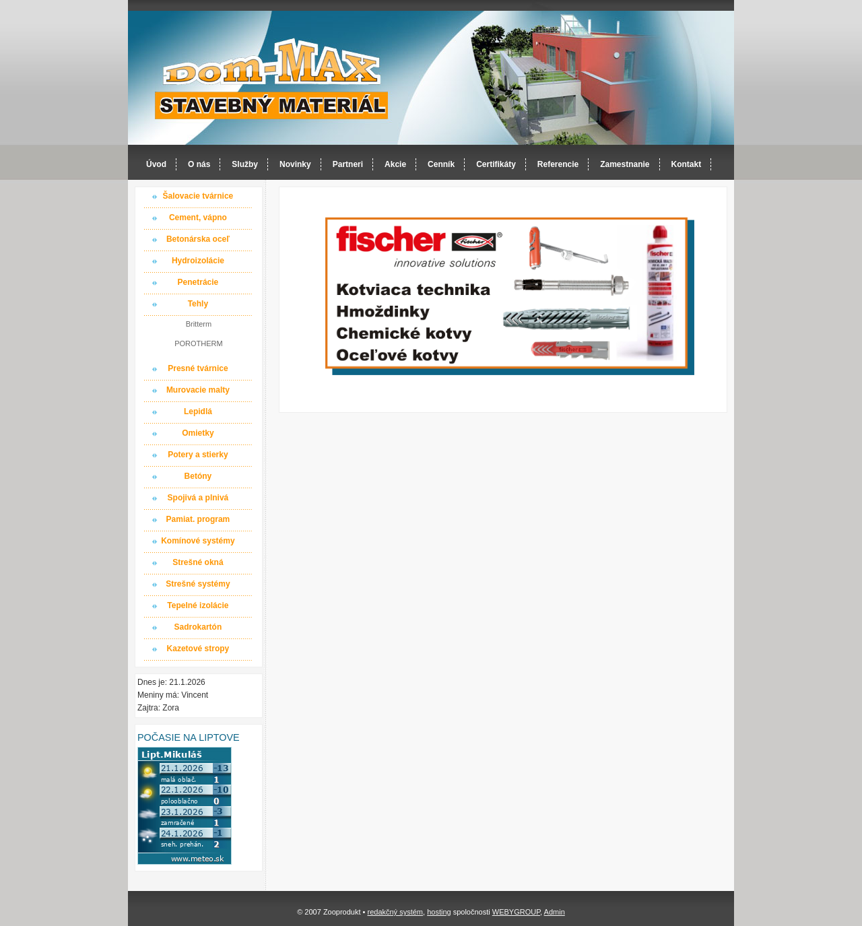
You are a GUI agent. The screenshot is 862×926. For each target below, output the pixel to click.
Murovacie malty (198, 390)
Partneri (348, 164)
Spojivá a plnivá (198, 497)
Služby (245, 164)
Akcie (395, 164)
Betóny (198, 476)
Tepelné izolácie (197, 605)
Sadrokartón (198, 627)
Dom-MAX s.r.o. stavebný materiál (272, 78)
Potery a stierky (198, 454)
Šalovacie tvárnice (198, 196)
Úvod (156, 164)
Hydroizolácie (198, 260)
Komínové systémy (197, 540)
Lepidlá (198, 411)
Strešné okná (197, 562)
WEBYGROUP (516, 912)
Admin (554, 912)
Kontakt (686, 164)
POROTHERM (198, 343)
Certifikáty (496, 164)
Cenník (441, 164)
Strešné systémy (198, 584)
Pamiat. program (198, 519)
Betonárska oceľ (198, 239)
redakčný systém (395, 912)
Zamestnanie (624, 164)
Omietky (197, 433)
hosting (439, 912)
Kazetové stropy (198, 648)
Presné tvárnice (198, 368)
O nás (199, 164)
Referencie (557, 164)
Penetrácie (198, 282)
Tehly (198, 303)
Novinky (295, 164)
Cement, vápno (198, 217)
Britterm (199, 324)
